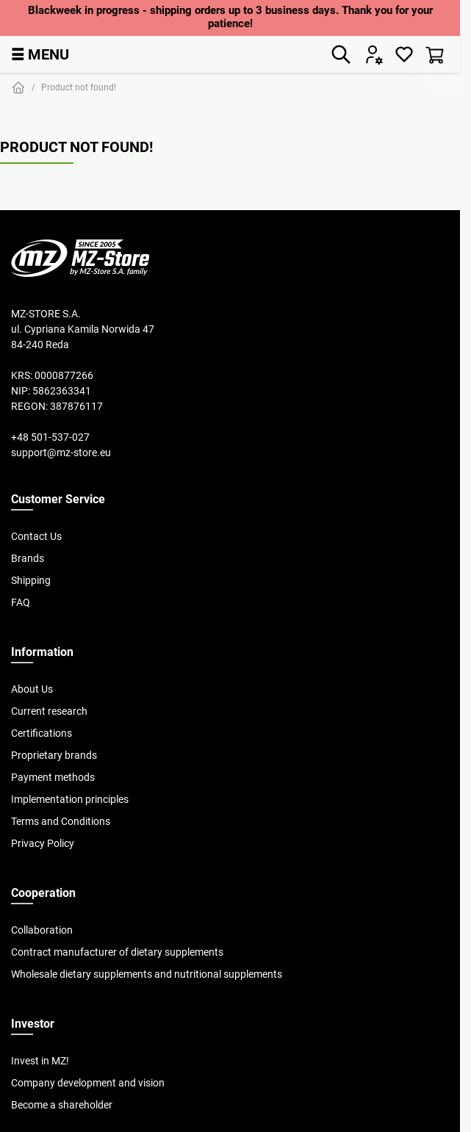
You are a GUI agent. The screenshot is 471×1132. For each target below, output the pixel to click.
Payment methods (53, 777)
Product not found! (78, 87)
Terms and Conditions (60, 821)
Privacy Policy (42, 843)
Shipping (31, 580)
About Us (32, 689)
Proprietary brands (54, 755)
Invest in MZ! (40, 1061)
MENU (40, 54)
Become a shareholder (61, 1105)
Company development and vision (88, 1083)
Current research (49, 711)
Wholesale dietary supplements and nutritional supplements (146, 974)
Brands (27, 558)
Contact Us (36, 536)
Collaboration (42, 930)
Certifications (41, 733)
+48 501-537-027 (50, 437)
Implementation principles (70, 799)
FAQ (20, 602)
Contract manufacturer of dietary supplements (117, 952)
